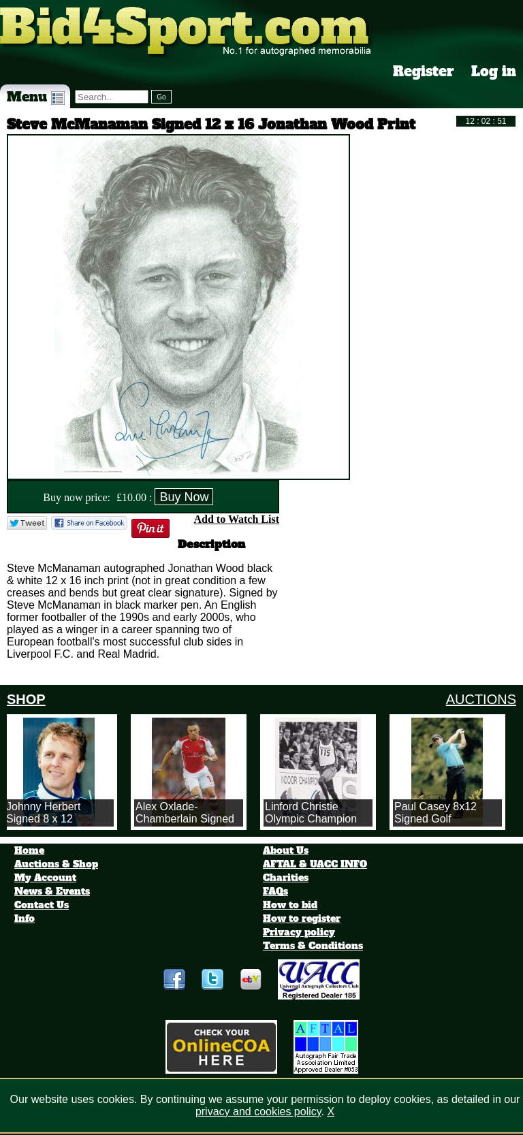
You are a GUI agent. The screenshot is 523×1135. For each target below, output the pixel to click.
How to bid (290, 905)
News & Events (52, 891)
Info (24, 918)
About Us (285, 850)
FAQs (275, 891)
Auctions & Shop (56, 864)
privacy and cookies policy (258, 1111)
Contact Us (41, 905)
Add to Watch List (236, 519)
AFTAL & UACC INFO (315, 864)
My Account (45, 877)
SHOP (26, 699)
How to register (301, 918)
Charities (285, 877)
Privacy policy (299, 932)
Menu (36, 97)
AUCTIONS (481, 699)
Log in (493, 71)
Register (423, 71)
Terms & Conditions (313, 946)
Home (29, 850)
